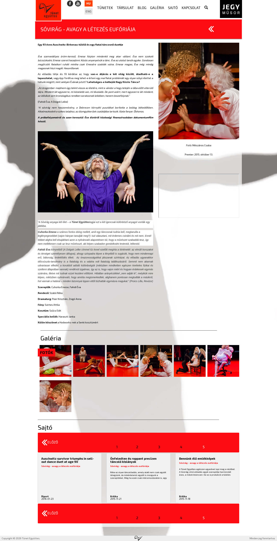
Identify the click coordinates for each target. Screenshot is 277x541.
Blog (142, 7)
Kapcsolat (191, 7)
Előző (50, 443)
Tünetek (105, 7)
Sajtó (173, 7)
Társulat (125, 7)
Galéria (157, 7)
